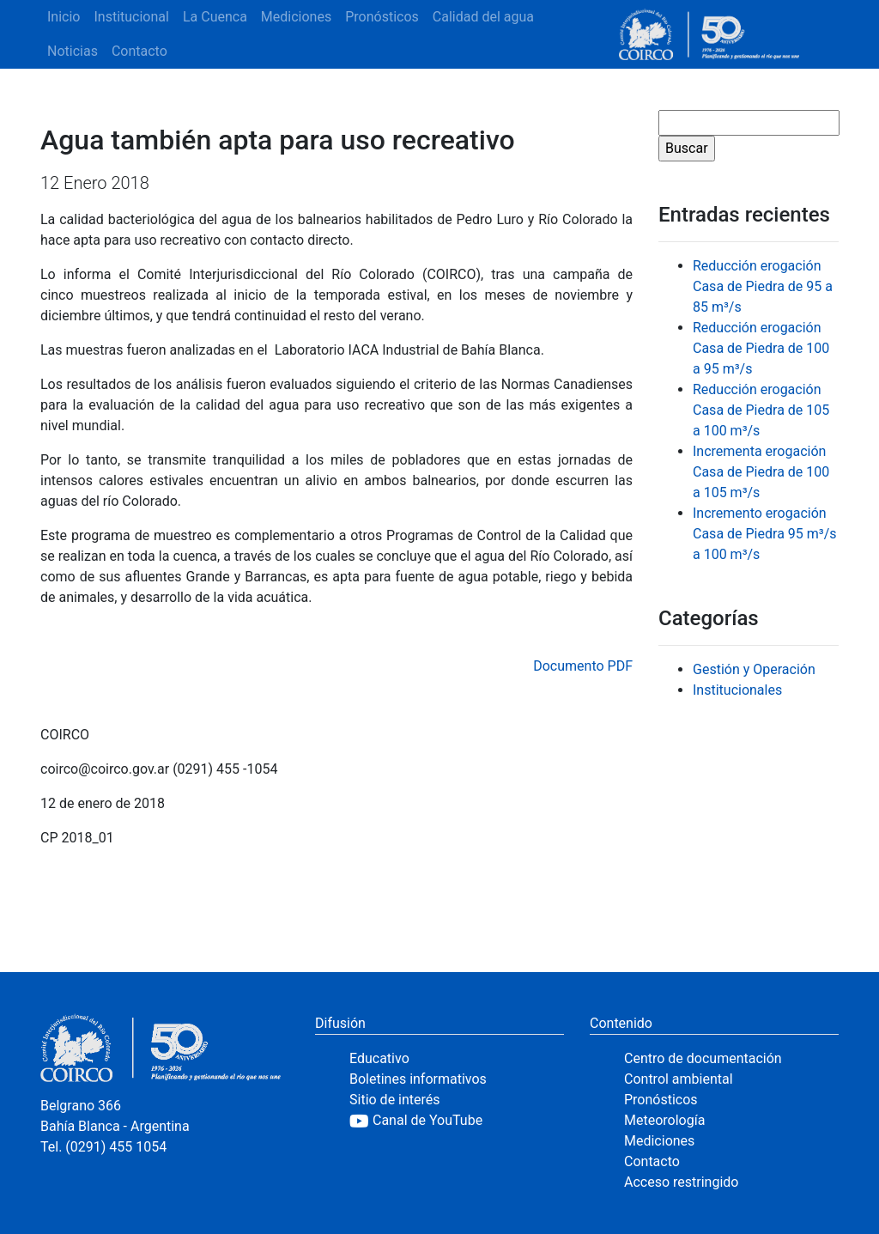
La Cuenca (215, 17)
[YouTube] (456, 1120)
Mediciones (296, 17)
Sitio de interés (394, 1099)
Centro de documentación (703, 1058)
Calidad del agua (483, 17)
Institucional (131, 17)
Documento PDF (583, 666)
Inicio (63, 17)
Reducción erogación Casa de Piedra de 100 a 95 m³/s (761, 348)
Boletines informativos (418, 1079)
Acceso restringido (681, 1182)
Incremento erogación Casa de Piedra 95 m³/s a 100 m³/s (765, 533)
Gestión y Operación (754, 669)
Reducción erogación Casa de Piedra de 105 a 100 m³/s (761, 410)
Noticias (72, 51)
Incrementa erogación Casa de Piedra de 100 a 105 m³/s (761, 472)
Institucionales (737, 690)
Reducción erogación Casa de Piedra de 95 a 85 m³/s (763, 286)
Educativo (379, 1058)
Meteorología (664, 1120)
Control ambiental (678, 1079)
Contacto (139, 51)
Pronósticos (382, 17)
